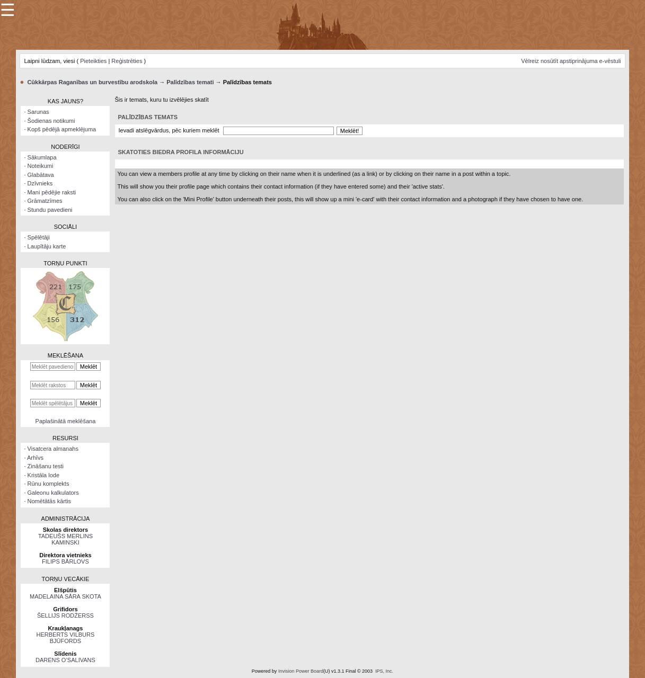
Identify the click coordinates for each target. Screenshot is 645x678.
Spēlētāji (39, 237)
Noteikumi (41, 166)
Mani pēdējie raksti (52, 192)
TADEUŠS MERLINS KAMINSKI (65, 539)
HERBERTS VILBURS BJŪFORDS (66, 637)
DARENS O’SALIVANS (65, 660)
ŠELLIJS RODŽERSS (65, 615)
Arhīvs (35, 457)
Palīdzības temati (190, 82)
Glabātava (41, 175)
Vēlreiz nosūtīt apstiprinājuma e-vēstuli (571, 61)
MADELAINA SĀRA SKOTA (65, 596)
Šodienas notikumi (51, 121)
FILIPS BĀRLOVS (65, 561)
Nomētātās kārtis (50, 501)
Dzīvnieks (40, 183)
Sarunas (38, 112)
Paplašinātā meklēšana (66, 421)
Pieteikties (93, 61)
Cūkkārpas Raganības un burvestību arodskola (92, 82)
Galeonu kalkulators (53, 492)
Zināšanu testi (46, 466)
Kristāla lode (44, 475)
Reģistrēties (126, 61)
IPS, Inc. (384, 671)
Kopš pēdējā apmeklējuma (62, 129)
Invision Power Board (300, 671)
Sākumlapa (42, 157)
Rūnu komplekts (48, 483)
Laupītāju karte (47, 246)
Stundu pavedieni (50, 210)
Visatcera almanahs (53, 448)
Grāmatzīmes (45, 201)
